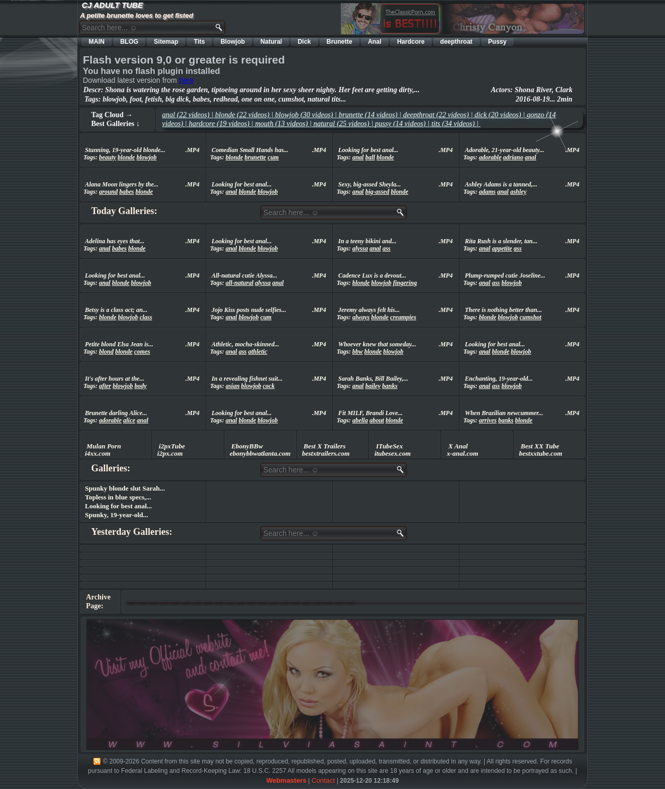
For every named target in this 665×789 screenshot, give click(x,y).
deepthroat (456, 41)
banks (389, 386)
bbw (357, 351)
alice (129, 420)
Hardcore (411, 41)
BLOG (129, 41)
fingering (405, 282)
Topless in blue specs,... (118, 497)
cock (269, 386)
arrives (488, 420)
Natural (271, 41)
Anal (374, 41)
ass (386, 248)
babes (126, 191)
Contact (323, 780)
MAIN (97, 41)
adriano (513, 157)
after (105, 386)
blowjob (147, 157)
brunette (255, 157)
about (377, 420)
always (361, 317)
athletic (257, 351)
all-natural (239, 282)
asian (233, 386)
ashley (518, 191)
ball (370, 157)
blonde (126, 157)
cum (273, 157)
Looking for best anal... (118, 506)
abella (360, 420)
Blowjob (232, 41)
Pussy (497, 41)
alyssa (360, 248)
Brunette (339, 41)
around (108, 191)
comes (142, 351)
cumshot (530, 317)
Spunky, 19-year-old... (116, 515)
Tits (199, 41)
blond (106, 351)
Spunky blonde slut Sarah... (125, 488)
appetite (502, 248)
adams (487, 191)
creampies (403, 317)
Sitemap (166, 41)
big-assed (377, 191)
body (140, 386)
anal (358, 157)
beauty (107, 157)
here (186, 80)
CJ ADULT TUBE (112, 5)
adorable (490, 157)
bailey (372, 386)
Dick (304, 41)
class (146, 317)
